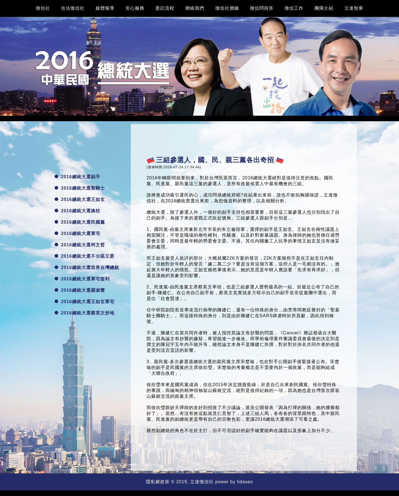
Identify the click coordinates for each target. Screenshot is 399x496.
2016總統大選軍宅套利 (82, 279)
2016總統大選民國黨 (80, 222)
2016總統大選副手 (77, 176)
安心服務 (135, 8)
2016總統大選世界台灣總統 (87, 267)
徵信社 (43, 8)
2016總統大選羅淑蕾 (80, 290)
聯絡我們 (194, 8)
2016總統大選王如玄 (80, 199)
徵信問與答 (261, 8)
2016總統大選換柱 (77, 210)
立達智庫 (353, 8)
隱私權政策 (158, 481)
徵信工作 (294, 8)
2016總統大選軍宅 (77, 233)
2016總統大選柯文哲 (80, 244)
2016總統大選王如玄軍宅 (84, 301)
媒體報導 (105, 8)
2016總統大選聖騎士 (80, 188)
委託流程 (164, 8)
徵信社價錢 (227, 8)
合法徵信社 (73, 8)
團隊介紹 (323, 8)
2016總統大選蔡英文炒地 (84, 313)
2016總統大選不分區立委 (84, 256)
